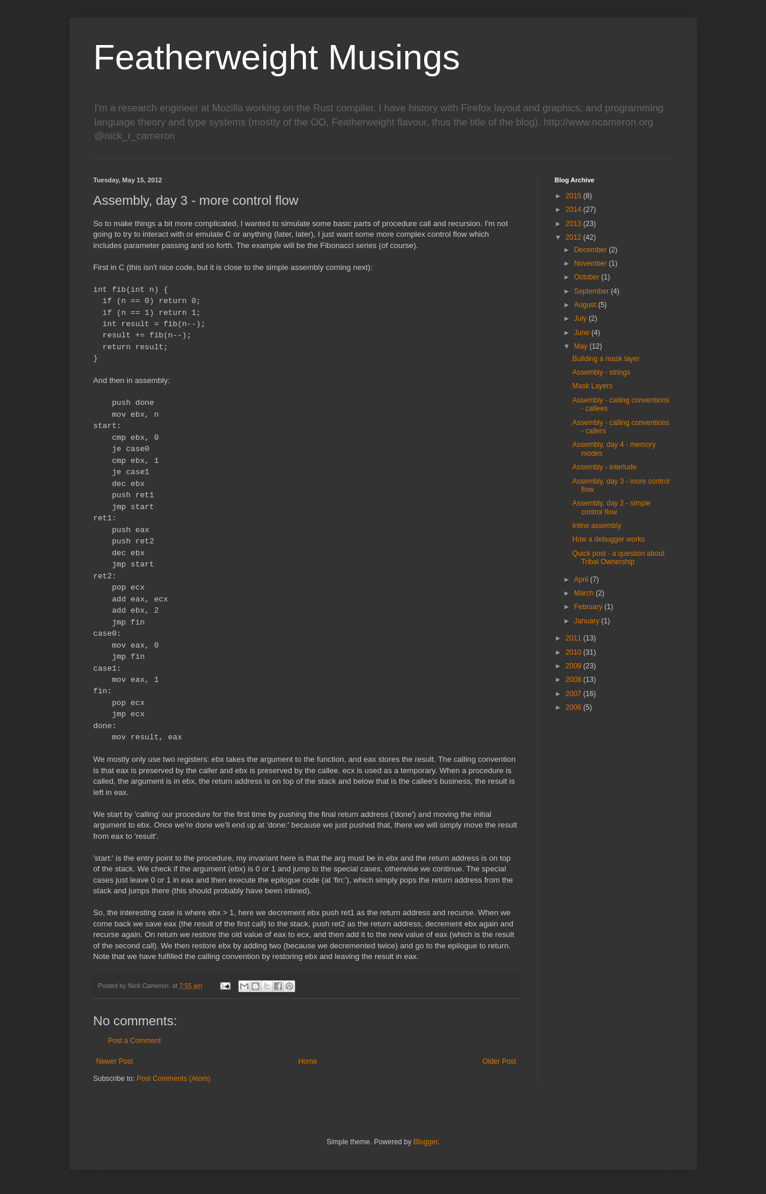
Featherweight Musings (276, 57)
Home (307, 1061)
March (585, 593)
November (591, 263)
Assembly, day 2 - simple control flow (611, 507)
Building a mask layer (605, 359)
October (587, 277)
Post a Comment (134, 1041)
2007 (574, 694)
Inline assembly (596, 526)
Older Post (499, 1061)
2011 (574, 638)
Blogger (425, 1142)
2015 (574, 196)
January (587, 621)
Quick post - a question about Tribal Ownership (618, 557)
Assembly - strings (601, 372)
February (589, 607)
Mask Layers (592, 386)
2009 (574, 666)
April (582, 579)
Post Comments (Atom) (174, 1078)
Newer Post (114, 1061)
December (591, 250)
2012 (574, 237)
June (582, 333)
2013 (574, 224)
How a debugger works (608, 539)
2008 (574, 679)
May (581, 346)
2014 (574, 209)
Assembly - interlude (604, 467)
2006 (574, 707)
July (581, 318)
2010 (574, 652)
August (586, 305)
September (592, 291)
